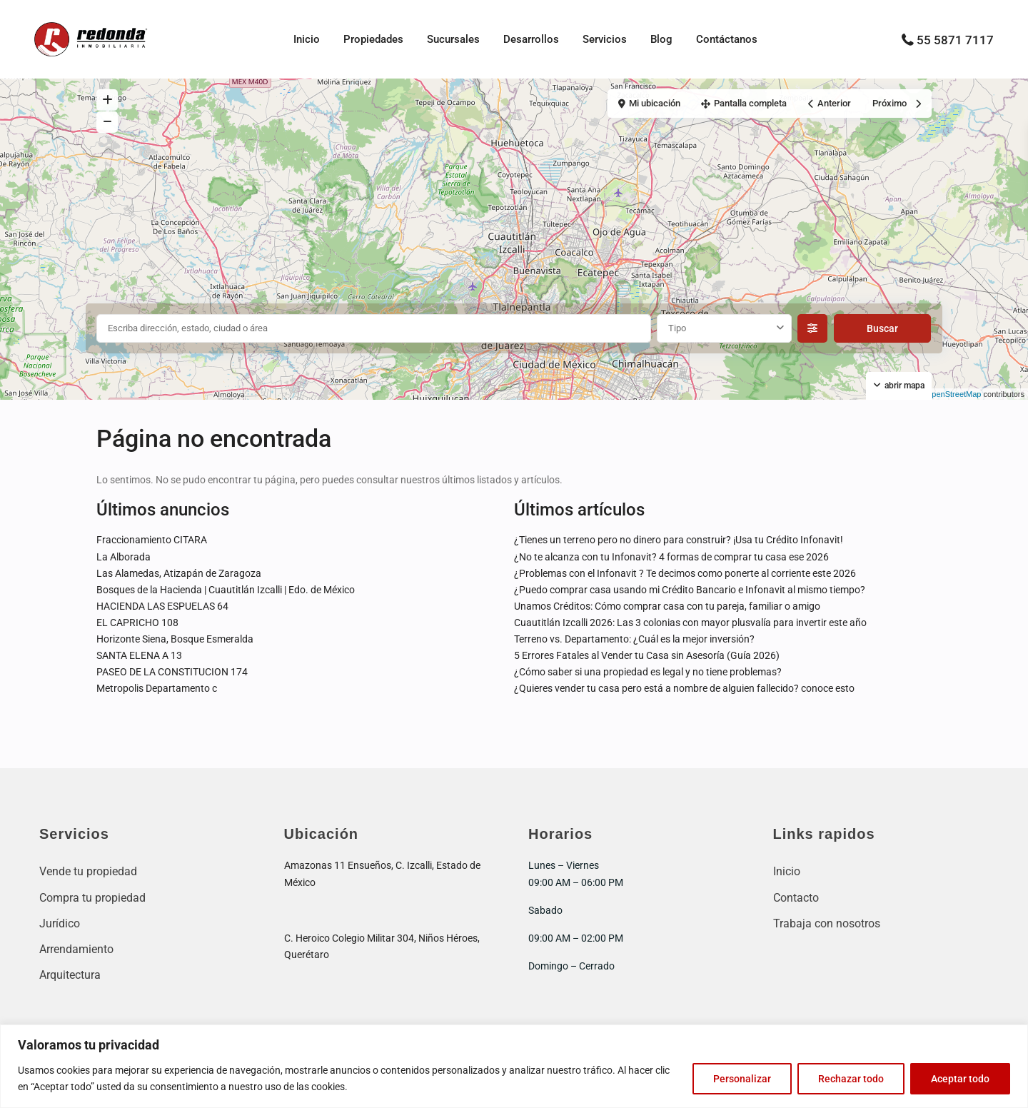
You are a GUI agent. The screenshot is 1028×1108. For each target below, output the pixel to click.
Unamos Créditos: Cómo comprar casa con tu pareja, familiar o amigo (667, 606)
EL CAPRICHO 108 (137, 622)
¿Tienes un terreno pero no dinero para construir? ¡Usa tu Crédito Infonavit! (678, 539)
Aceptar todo (960, 1078)
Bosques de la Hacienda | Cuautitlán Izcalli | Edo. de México (225, 589)
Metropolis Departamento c (156, 688)
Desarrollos (531, 39)
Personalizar (742, 1078)
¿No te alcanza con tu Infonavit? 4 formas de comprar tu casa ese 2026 (671, 557)
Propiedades (373, 39)
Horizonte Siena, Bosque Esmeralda (174, 639)
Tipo (677, 328)
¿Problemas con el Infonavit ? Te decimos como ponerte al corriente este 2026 (685, 573)
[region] (514, 1066)
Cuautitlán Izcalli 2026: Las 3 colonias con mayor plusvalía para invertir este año (690, 622)
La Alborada (123, 557)
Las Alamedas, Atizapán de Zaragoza (178, 573)
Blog (661, 39)
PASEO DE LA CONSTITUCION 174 (172, 672)
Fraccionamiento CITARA (151, 539)
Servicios (605, 39)
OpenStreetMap (954, 394)
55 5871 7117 (955, 40)
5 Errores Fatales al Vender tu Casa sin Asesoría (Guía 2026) (647, 655)
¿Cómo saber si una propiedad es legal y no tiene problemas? (648, 672)
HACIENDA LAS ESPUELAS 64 (162, 606)
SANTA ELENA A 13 (139, 655)
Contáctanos (726, 39)
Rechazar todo (851, 1078)
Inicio (306, 39)
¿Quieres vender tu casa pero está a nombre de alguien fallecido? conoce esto (684, 688)
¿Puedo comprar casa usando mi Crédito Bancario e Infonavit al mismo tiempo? (689, 589)
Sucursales (453, 39)
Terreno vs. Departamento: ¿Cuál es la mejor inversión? (634, 639)
